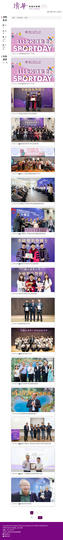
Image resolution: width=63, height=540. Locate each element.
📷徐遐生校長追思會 (25, 503)
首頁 (13, 17)
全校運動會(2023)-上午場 (26, 83)
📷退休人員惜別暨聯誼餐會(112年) (29, 173)
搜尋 (6, 62)
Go (40, 517)
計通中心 (59, 12)
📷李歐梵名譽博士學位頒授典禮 (28, 263)
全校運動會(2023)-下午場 (26, 53)
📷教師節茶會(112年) (25, 353)
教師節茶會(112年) (24, 323)
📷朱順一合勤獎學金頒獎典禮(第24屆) (30, 473)
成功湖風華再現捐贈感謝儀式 (28, 413)
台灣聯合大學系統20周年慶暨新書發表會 (31, 203)
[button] (4, 39)
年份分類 (20, 17)
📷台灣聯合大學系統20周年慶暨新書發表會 (32, 233)
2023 (26, 17)
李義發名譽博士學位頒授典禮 (28, 113)
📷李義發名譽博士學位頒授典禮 (28, 143)
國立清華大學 (51, 12)
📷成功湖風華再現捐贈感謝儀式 (28, 383)
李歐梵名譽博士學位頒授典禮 (28, 293)
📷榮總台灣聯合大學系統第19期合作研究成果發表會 (35, 443)
